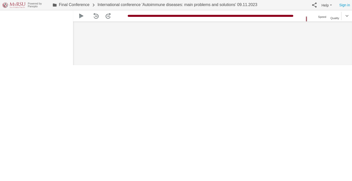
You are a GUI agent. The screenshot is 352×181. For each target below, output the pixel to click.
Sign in (344, 5)
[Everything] (14, 4)
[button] (314, 5)
